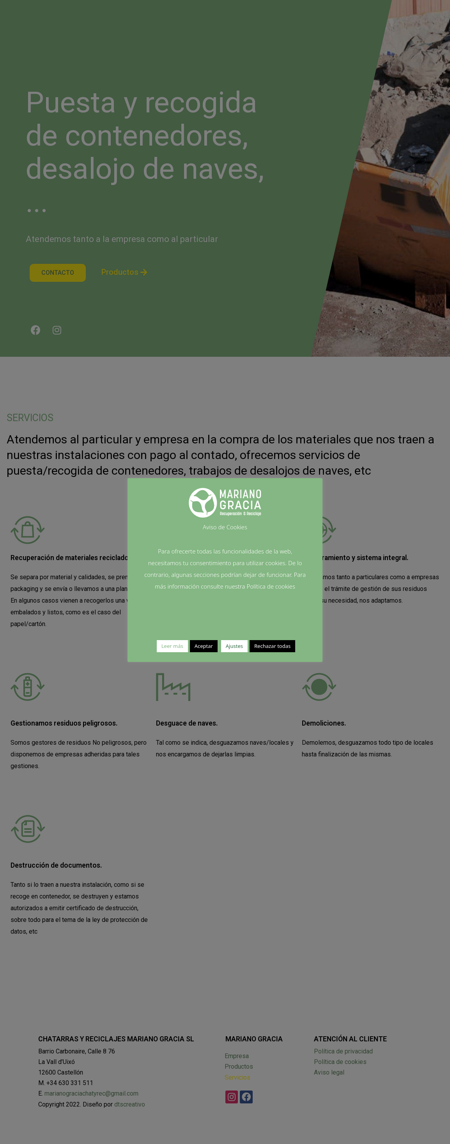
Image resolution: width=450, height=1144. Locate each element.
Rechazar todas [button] (272, 645)
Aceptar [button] (204, 645)
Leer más (172, 645)
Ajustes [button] (234, 645)
